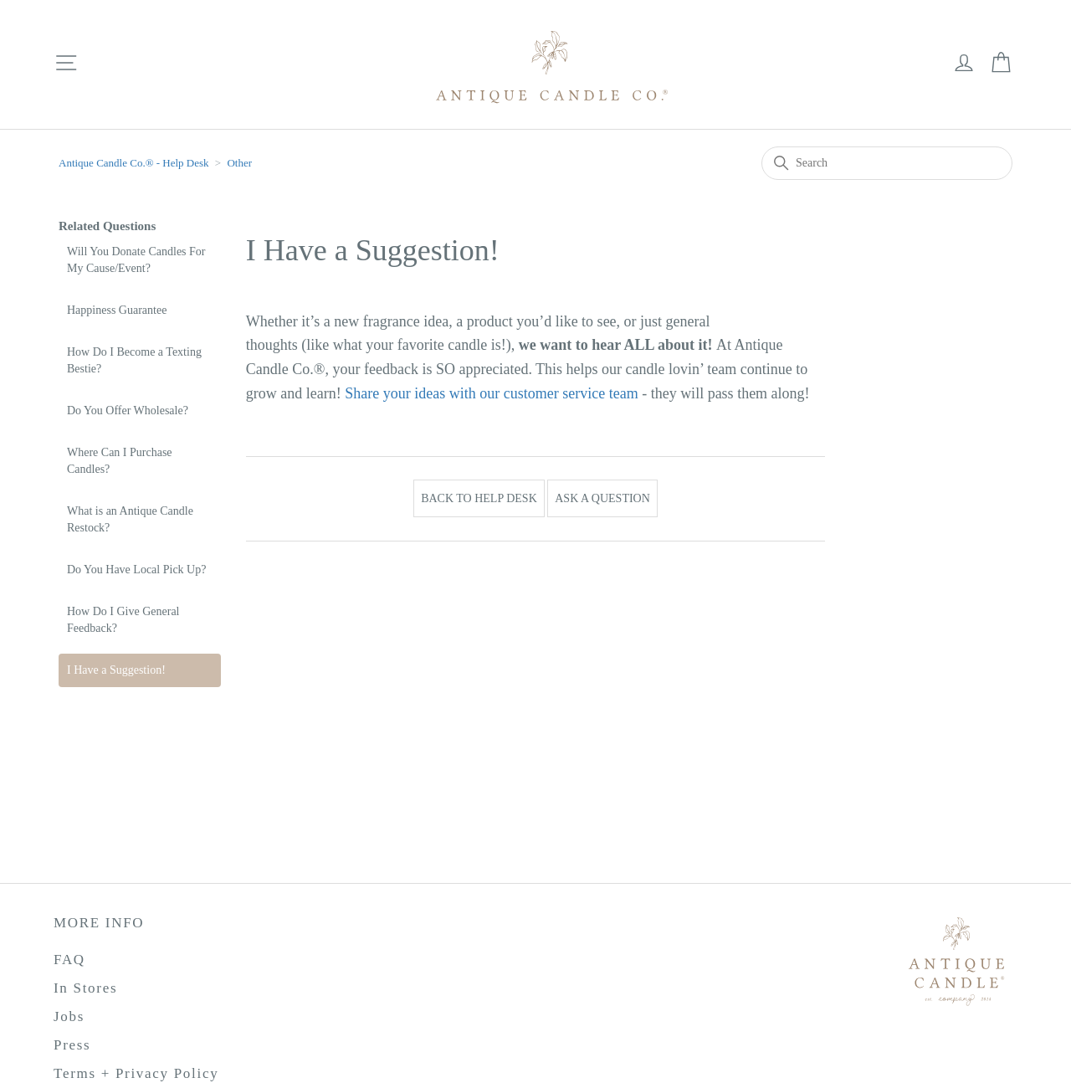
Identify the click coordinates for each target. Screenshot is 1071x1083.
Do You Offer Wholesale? (127, 410)
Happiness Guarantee (117, 310)
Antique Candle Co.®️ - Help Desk (135, 163)
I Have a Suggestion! (116, 670)
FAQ (69, 960)
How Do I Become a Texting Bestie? (134, 360)
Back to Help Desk (479, 498)
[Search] (886, 163)
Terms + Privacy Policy (136, 1073)
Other (239, 163)
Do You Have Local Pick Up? (136, 569)
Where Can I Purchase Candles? (119, 460)
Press (72, 1045)
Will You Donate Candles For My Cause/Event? (136, 260)
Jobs (69, 1016)
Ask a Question (602, 498)
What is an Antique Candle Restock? (130, 519)
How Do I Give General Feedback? (123, 619)
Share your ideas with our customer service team (491, 393)
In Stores (85, 988)
